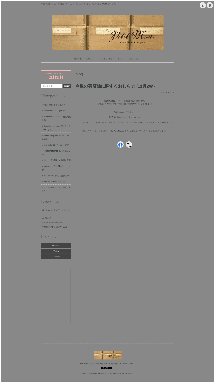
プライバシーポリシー (53, 222)
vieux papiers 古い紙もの (54, 105)
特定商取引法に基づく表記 (55, 227)
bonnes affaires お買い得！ (55, 181)
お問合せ (47, 218)
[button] (106, 58)
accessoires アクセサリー (55, 111)
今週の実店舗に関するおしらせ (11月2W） (116, 86)
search (67, 86)
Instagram (56, 245)
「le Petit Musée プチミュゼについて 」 (126, 131)
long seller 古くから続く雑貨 (56, 145)
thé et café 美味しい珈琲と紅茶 (57, 160)
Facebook (56, 257)
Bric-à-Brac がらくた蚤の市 (56, 175)
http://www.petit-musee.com (128, 117)
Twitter (56, 251)
